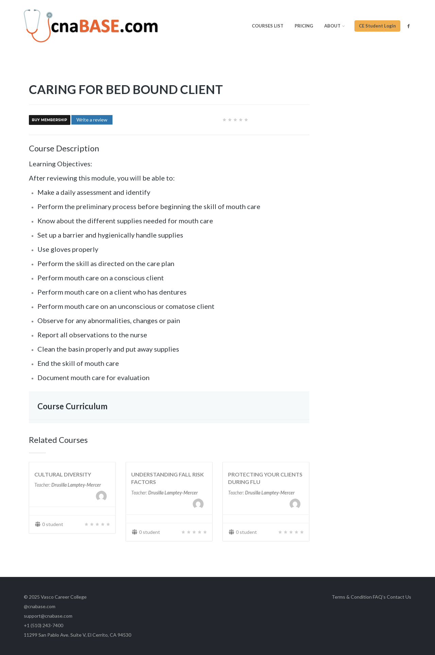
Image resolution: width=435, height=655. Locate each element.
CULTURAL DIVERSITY (62, 474)
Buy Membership (49, 120)
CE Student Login (377, 26)
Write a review (91, 120)
